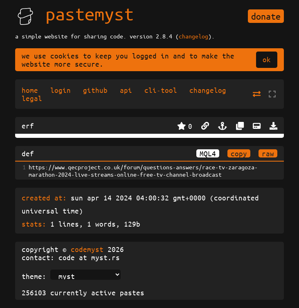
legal (32, 98)
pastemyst (89, 13)
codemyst (87, 249)
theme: (34, 276)
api (126, 90)
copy (239, 153)
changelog (193, 36)
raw (268, 153)
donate (266, 16)
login (60, 90)
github (95, 90)
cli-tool (160, 90)
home (30, 90)
